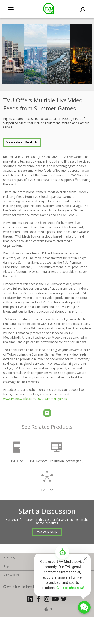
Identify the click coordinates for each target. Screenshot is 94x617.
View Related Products (22, 142)
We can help (47, 532)
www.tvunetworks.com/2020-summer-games (35, 399)
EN (50, 609)
